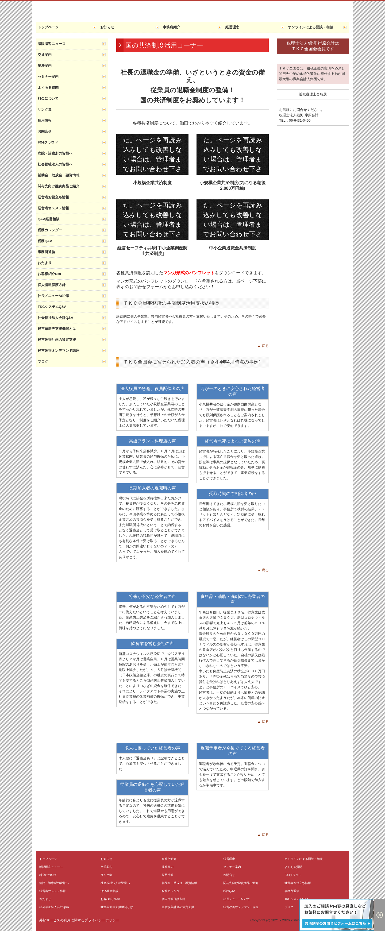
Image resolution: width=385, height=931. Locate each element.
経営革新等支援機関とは (57, 329)
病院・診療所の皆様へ (55, 153)
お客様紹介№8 (49, 274)
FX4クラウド (48, 142)
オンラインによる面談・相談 (310, 27)
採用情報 (45, 120)
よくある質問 (48, 88)
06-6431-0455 (300, 120)
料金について (48, 98)
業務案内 (45, 66)
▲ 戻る (263, 346)
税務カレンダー (50, 230)
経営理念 (232, 27)
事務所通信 (46, 252)
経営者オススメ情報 (53, 208)
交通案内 (45, 55)
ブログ (43, 362)
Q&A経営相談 (48, 219)
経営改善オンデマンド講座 (58, 351)
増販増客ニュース (52, 44)
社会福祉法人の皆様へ (55, 164)
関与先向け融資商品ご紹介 (58, 186)
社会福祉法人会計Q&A (55, 318)
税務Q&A (45, 241)
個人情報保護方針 (52, 285)
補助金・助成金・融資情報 (58, 175)
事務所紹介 (171, 27)
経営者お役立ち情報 (53, 197)
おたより (45, 263)
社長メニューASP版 (53, 296)
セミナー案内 (48, 77)
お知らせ (107, 27)
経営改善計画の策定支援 (57, 340)
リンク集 (45, 109)
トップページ (48, 27)
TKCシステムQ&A (52, 307)
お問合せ (45, 131)
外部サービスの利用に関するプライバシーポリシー (79, 920)
